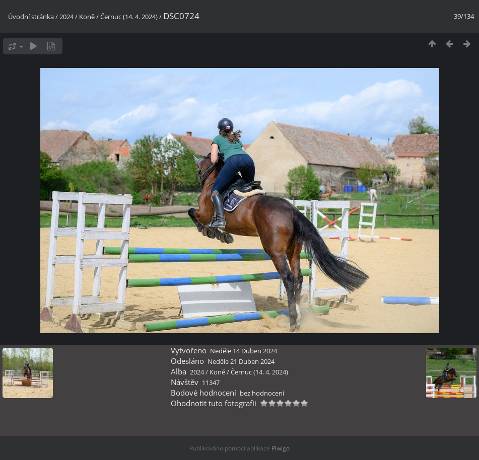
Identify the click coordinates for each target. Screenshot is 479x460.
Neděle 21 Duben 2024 (241, 361)
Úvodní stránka (31, 16)
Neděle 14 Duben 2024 (243, 350)
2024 (66, 16)
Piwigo (280, 448)
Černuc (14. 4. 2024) (129, 16)
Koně (87, 16)
